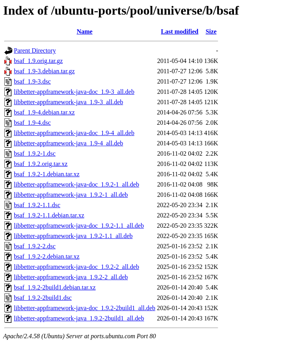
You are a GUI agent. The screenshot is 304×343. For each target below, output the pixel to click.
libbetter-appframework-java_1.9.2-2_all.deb (71, 277)
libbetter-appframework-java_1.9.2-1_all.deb (71, 194)
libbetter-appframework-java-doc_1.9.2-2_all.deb (76, 266)
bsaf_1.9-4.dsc (32, 122)
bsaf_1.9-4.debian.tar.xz (44, 112)
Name (85, 31)
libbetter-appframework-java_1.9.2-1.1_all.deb (73, 235)
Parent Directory (35, 50)
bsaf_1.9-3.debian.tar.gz (44, 71)
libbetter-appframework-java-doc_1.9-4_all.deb (74, 133)
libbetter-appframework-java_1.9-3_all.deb (68, 102)
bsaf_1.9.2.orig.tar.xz (41, 163)
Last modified (180, 31)
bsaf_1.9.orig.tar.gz (38, 60)
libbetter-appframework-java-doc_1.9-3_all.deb (74, 91)
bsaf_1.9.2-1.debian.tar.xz (47, 174)
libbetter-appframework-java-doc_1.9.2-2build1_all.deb (84, 308)
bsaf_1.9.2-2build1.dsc (43, 297)
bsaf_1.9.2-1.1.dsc (37, 205)
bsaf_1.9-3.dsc (32, 81)
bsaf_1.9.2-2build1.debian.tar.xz (55, 287)
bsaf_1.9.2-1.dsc (34, 153)
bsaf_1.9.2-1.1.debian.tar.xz (49, 215)
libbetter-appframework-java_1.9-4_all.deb (68, 143)
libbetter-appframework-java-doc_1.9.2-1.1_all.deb (79, 225)
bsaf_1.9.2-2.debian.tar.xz (47, 256)
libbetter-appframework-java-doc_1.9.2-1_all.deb (76, 184)
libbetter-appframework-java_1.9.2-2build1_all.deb (79, 318)
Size (211, 31)
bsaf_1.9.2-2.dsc (34, 246)
